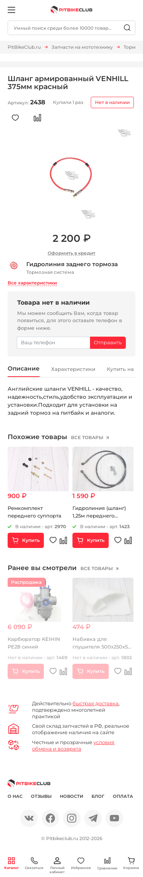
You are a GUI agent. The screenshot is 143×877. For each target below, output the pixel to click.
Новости (71, 796)
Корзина (131, 863)
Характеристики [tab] (76, 369)
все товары (87, 437)
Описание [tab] (24, 368)
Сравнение (107, 863)
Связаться (34, 863)
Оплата (123, 796)
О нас (15, 796)
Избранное (81, 863)
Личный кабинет (57, 865)
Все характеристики (32, 283)
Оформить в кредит (71, 253)
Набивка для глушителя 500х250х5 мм (100, 646)
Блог (98, 796)
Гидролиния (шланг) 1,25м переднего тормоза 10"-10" (99, 515)
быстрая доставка (95, 704)
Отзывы (41, 796)
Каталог (11, 863)
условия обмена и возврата (73, 746)
